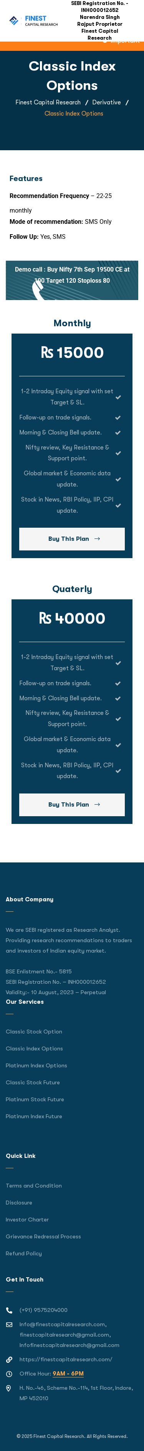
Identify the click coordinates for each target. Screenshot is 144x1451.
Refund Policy (24, 1253)
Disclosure (19, 1202)
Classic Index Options (34, 1048)
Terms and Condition (34, 1185)
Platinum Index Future (34, 1116)
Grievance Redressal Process (43, 1236)
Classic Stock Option (34, 1031)
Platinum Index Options (36, 1065)
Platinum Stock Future (35, 1099)
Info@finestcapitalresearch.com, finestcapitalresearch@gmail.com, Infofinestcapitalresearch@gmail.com (69, 1335)
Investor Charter (27, 1219)
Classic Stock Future (33, 1082)
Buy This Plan (74, 538)
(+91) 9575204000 (44, 1310)
